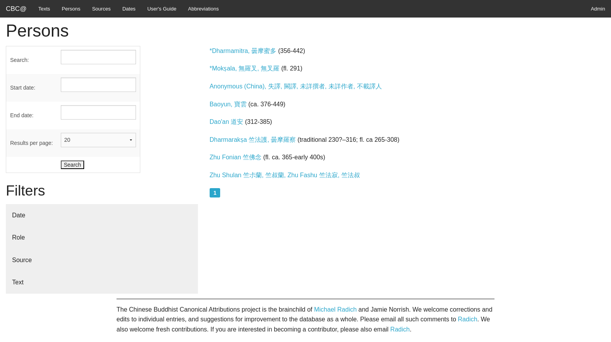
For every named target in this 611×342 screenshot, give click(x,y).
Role (18, 237)
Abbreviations (203, 9)
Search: (19, 60)
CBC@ (16, 8)
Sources (101, 9)
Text (17, 282)
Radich (467, 319)
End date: (22, 115)
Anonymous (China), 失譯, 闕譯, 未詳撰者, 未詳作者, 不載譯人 (296, 86)
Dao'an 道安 (227, 121)
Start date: (22, 88)
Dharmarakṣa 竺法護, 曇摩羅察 (253, 139)
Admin (598, 9)
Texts (44, 9)
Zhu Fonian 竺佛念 (235, 157)
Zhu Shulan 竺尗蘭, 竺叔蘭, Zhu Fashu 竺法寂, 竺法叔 (285, 175)
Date (18, 215)
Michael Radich (335, 309)
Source (22, 260)
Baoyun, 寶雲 (228, 104)
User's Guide (162, 9)
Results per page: (31, 143)
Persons (71, 9)
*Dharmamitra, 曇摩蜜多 (243, 51)
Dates (129, 9)
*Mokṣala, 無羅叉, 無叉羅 (245, 68)
